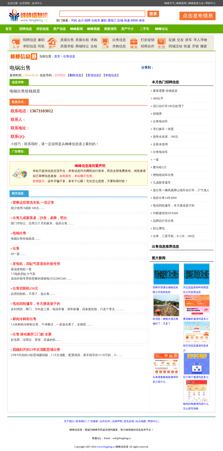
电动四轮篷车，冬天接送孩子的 (174, 205)
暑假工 (112, 20)
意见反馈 (129, 421)
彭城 (120, 20)
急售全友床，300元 (165, 136)
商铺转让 (82, 46)
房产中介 (127, 29)
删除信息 (75, 75)
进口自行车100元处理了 (168, 106)
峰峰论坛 (161, 29)
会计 (81, 20)
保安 (142, 20)
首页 (8, 29)
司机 (74, 20)
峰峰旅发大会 (196, 3)
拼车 (188, 40)
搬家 (203, 46)
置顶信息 (93, 75)
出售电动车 (160, 121)
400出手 (158, 98)
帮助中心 (210, 3)
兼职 (104, 20)
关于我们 (69, 421)
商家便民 (110, 29)
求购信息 (119, 46)
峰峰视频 (93, 29)
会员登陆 (25, 3)
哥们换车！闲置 (163, 129)
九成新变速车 (162, 182)
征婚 (172, 40)
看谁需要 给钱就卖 (165, 90)
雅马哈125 (159, 167)
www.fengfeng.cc (106, 446)
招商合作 (147, 46)
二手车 (144, 29)
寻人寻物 (200, 40)
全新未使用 (160, 144)
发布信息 (195, 15)
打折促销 (147, 40)
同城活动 (175, 46)
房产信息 (59, 29)
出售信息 (119, 40)
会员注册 (12, 3)
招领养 (157, 113)
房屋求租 (67, 46)
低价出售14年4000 (165, 197)
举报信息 (111, 75)
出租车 (95, 20)
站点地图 (141, 421)
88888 (134, 20)
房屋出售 (67, 40)
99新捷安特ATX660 (165, 213)
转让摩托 (159, 228)
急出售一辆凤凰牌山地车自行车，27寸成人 (181, 190)
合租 (93, 46)
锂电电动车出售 (163, 175)
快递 (127, 20)
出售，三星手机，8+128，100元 (174, 236)
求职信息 (42, 29)
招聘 (87, 20)
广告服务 (93, 421)
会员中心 (37, 3)
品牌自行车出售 (163, 220)
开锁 (195, 46)
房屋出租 (82, 40)
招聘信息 (25, 29)
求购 (93, 40)
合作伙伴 (105, 421)
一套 (156, 159)
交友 (180, 40)
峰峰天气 (169, 3)
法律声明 (117, 421)
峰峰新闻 (181, 3)
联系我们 (81, 421)
